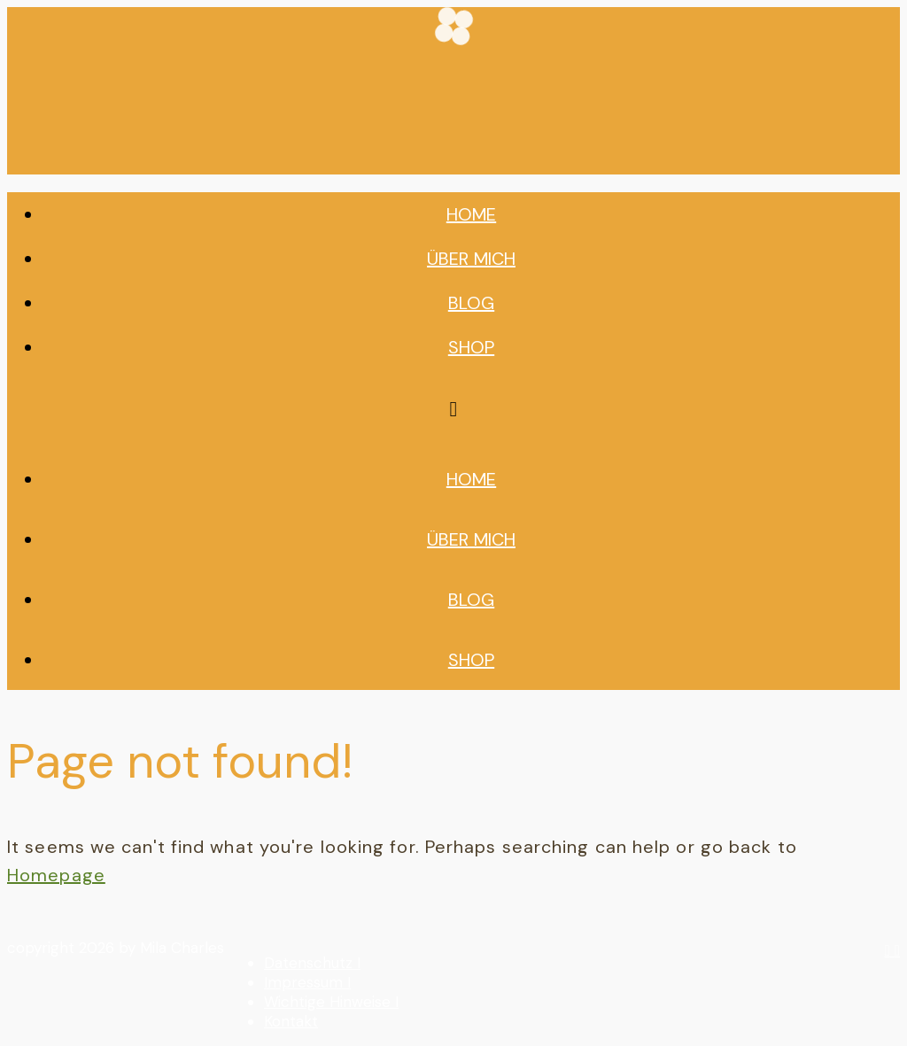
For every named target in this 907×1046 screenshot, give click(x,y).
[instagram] (890, 950)
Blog (471, 302)
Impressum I (307, 982)
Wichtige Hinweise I (331, 1001)
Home (471, 214)
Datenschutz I (312, 962)
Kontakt (291, 1021)
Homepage (56, 875)
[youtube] (897, 950)
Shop (471, 347)
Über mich (471, 258)
